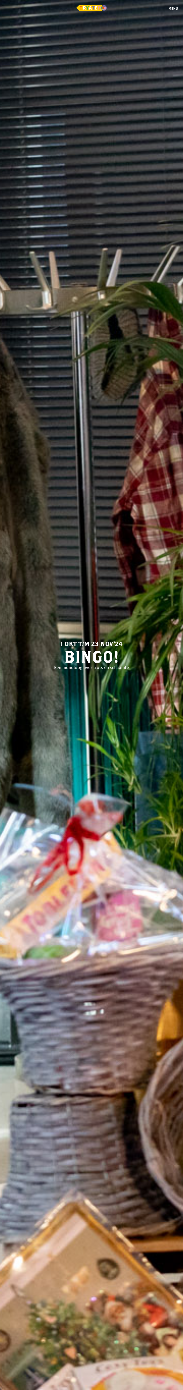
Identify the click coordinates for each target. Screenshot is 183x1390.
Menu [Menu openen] (173, 8)
